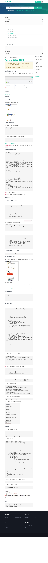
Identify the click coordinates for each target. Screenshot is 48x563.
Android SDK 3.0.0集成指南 (11, 35)
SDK (6, 57)
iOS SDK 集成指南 (9, 29)
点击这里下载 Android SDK (10, 94)
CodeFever (26, 527)
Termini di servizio (18, 527)
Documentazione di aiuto (9, 536)
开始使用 (7, 17)
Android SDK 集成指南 (10, 33)
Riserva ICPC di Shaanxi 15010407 (35, 545)
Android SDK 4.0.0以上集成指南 (11, 37)
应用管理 (7, 21)
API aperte (36, 529)
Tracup (36, 527)
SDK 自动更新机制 (9, 44)
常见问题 (7, 53)
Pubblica (38, 1)
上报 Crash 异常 (38, 65)
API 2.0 (34, 10)
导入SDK (37, 62)
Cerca (38, 7)
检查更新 (37, 72)
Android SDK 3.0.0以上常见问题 (11, 42)
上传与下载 (7, 19)
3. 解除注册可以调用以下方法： (40, 66)
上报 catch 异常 (38, 69)
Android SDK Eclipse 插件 (10, 39)
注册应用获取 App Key (39, 59)
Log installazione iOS (28, 10)
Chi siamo (6, 527)
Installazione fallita (19, 10)
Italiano (16, 536)
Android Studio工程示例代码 (10, 144)
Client (26, 529)
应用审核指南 (8, 51)
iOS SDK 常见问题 (9, 31)
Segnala (6, 537)
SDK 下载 (8, 27)
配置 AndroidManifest (39, 63)
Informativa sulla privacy (9, 529)
